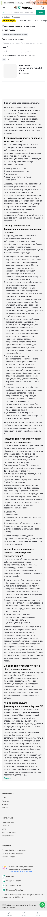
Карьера (5, 808)
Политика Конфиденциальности (14, 850)
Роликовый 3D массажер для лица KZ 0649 (30, 68)
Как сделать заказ (9, 832)
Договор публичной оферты (12, 853)
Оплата (4, 829)
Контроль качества (9, 835)
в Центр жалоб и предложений (20, 871)
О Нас (4, 798)
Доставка (5, 826)
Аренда (5, 804)
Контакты (5, 801)
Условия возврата (8, 857)
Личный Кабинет (8, 822)
